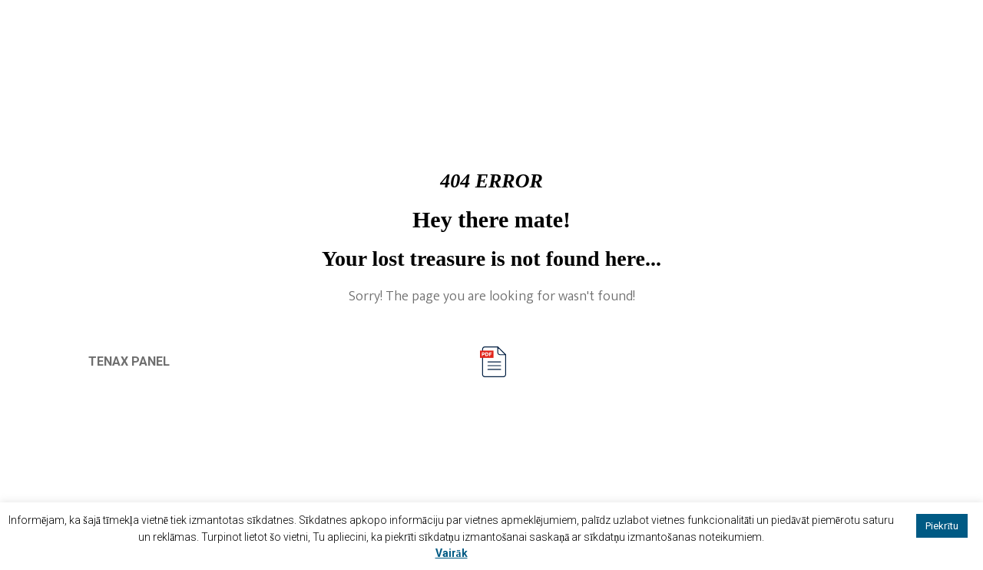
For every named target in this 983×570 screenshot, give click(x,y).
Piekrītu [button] (941, 526)
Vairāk (451, 553)
